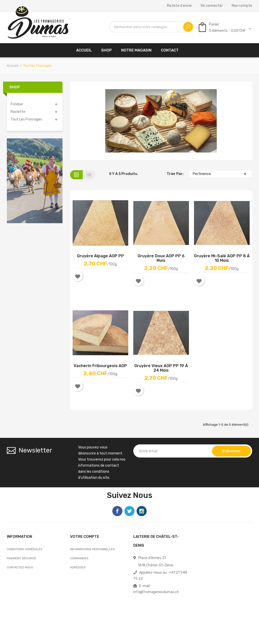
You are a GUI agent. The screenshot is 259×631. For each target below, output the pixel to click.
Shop (14, 87)
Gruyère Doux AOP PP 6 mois (161, 258)
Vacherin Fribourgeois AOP (100, 366)
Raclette (18, 112)
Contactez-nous (20, 567)
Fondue (17, 104)
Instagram (142, 511)
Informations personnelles (92, 549)
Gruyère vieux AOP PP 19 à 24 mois (161, 368)
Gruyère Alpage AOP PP (100, 256)
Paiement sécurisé (21, 558)
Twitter (129, 511)
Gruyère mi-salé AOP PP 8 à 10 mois (222, 258)
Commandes (79, 558)
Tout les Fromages (26, 119)
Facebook (117, 511)
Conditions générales (24, 549)
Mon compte (242, 6)
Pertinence (220, 174)
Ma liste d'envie (179, 6)
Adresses (78, 567)
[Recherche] (151, 27)
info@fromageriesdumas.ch (156, 592)
